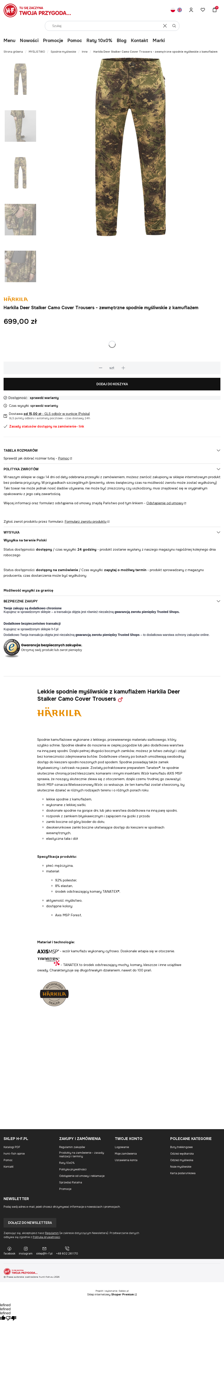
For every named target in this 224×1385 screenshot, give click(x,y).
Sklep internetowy (110, 1294)
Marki (159, 40)
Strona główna (13, 52)
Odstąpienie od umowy (164, 503)
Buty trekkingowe (181, 1147)
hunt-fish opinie (14, 1153)
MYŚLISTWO (37, 52)
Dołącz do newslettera (30, 1223)
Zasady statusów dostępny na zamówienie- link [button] (44, 426)
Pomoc (74, 40)
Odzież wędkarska (182, 1153)
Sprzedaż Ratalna (70, 1182)
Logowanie (122, 1147)
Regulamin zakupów (72, 1147)
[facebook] (9, 1250)
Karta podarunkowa (183, 1173)
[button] (174, 26)
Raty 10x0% (99, 40)
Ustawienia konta (126, 1160)
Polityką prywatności (46, 1237)
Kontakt (139, 40)
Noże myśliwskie (180, 1167)
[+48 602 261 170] (67, 1250)
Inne (84, 52)
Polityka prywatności (73, 1169)
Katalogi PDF (12, 1147)
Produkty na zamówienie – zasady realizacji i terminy (81, 1154)
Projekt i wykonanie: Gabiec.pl (112, 1290)
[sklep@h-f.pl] (44, 1250)
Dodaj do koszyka (112, 384)
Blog (121, 40)
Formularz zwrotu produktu (86, 521)
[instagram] (26, 1250)
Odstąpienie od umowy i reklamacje (81, 1176)
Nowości (29, 40)
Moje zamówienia (126, 1153)
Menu (9, 40)
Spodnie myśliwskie (63, 52)
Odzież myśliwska (181, 1160)
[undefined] (11, 1318)
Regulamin (52, 1233)
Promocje (53, 40)
